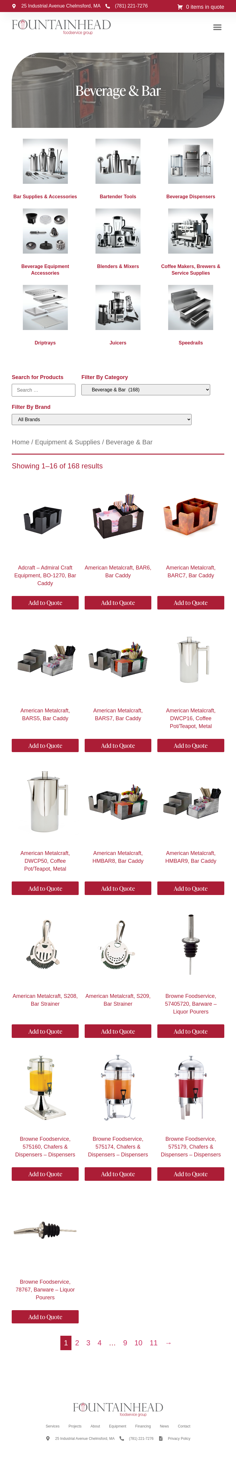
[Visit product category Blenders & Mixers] (118, 240)
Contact (184, 1426)
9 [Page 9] (125, 1343)
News (164, 1426)
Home (20, 442)
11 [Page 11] (154, 1343)
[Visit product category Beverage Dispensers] (190, 170)
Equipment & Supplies (67, 442)
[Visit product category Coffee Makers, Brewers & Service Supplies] (190, 243)
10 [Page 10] (139, 1343)
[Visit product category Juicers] (118, 317)
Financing (143, 1426)
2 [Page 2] (77, 1343)
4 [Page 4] (99, 1343)
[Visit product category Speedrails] (190, 317)
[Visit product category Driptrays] (45, 317)
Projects (74, 1426)
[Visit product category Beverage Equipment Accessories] (45, 243)
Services (52, 1426)
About (95, 1426)
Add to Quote (45, 602)
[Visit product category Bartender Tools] (118, 170)
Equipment (117, 1426)
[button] (217, 27)
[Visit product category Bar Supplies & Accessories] (45, 170)
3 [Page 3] (88, 1343)
